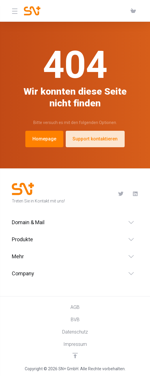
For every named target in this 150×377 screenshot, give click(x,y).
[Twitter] (120, 194)
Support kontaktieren (95, 139)
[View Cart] (133, 11)
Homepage (44, 139)
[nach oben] (75, 356)
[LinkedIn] (135, 194)
